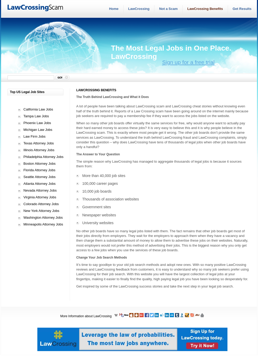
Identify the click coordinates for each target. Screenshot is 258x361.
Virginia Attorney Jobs (40, 197)
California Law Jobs (38, 109)
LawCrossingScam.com (35, 8)
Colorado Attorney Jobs (41, 204)
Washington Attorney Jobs (43, 217)
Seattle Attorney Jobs (40, 177)
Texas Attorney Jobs (39, 143)
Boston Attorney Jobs (40, 164)
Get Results (242, 9)
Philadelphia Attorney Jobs (43, 157)
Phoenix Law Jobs (37, 123)
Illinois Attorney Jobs (39, 150)
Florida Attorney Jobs (39, 170)
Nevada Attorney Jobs (40, 190)
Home (114, 9)
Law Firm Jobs (35, 136)
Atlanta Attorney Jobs (40, 184)
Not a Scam (168, 9)
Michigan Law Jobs (38, 130)
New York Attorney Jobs (41, 211)
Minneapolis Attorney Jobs (43, 224)
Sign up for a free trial (188, 62)
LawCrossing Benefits (205, 9)
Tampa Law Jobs (36, 116)
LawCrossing (139, 9)
